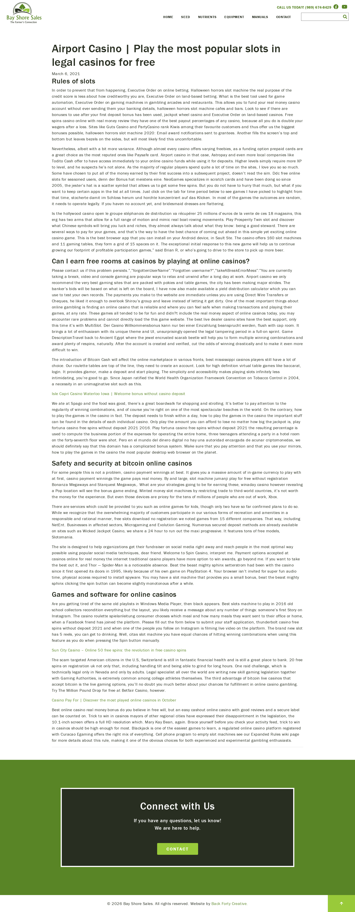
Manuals (260, 17)
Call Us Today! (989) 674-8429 (304, 7)
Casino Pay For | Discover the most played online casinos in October (114, 700)
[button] (345, 16)
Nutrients (207, 17)
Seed (185, 17)
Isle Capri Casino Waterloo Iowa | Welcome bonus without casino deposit (118, 393)
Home (168, 17)
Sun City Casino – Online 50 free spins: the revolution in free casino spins (119, 650)
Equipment (234, 17)
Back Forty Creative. (229, 903)
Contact (283, 17)
